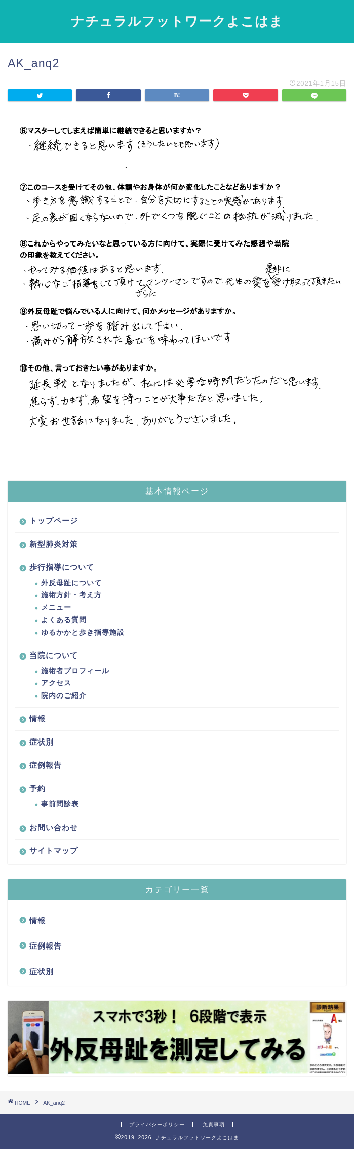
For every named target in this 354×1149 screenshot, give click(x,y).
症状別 (41, 741)
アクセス (56, 683)
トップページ (53, 520)
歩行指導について (61, 567)
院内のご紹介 (64, 696)
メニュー (56, 607)
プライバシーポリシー (157, 1124)
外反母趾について (71, 583)
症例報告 (45, 765)
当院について (53, 655)
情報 (37, 718)
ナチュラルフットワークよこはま (177, 21)
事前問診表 (60, 804)
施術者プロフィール (75, 671)
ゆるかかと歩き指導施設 (83, 632)
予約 (37, 788)
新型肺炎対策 (53, 544)
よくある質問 (64, 620)
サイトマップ (53, 850)
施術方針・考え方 (71, 595)
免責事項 (214, 1124)
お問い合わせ (53, 827)
